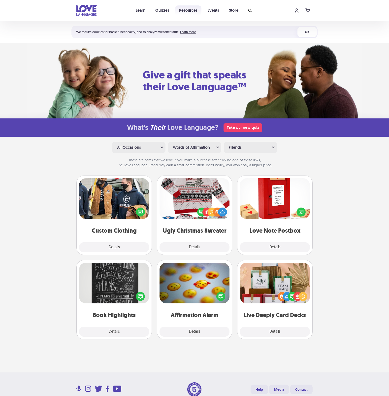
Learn (140, 10)
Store (233, 10)
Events (213, 10)
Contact (301, 389)
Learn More (188, 32)
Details (114, 247)
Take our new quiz (243, 127)
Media (279, 389)
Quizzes (162, 10)
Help (259, 389)
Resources (188, 10)
